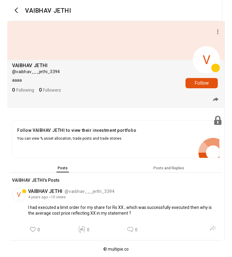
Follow (202, 83)
